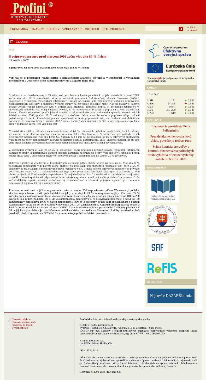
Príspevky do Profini (22, 324)
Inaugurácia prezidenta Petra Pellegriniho (170, 128)
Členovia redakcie (21, 319)
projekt (158, 78)
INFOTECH (92, 28)
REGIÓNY (53, 28)
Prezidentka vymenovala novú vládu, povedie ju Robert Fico (170, 138)
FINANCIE (37, 28)
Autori (193, 30)
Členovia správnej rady (24, 322)
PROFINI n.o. (99, 327)
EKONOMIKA (19, 28)
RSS (192, 27)
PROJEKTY (117, 28)
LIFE (105, 28)
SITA (11, 50)
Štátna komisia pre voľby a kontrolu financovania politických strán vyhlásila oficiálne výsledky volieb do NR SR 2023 (171, 153)
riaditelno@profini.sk (102, 324)
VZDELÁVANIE (72, 28)
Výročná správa (20, 327)
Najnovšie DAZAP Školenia (171, 296)
